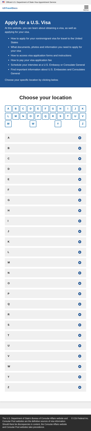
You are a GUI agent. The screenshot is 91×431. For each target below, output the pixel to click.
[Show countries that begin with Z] (45, 387)
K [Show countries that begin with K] (83, 108)
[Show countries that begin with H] (45, 210)
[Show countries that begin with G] (45, 200)
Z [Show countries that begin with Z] (82, 123)
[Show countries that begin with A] (45, 137)
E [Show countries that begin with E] (38, 108)
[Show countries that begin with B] (45, 148)
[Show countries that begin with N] (45, 273)
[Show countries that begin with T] (45, 335)
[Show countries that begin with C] (45, 158)
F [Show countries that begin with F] (45, 108)
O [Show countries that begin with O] (31, 116)
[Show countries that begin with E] (45, 179)
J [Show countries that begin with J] (75, 108)
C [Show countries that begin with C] (23, 108)
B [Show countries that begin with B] (16, 108)
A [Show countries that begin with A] (8, 108)
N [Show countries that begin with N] (23, 116)
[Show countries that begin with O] (45, 283)
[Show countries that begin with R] (45, 314)
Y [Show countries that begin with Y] (58, 123)
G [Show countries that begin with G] (53, 108)
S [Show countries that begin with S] (60, 116)
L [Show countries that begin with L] (8, 116)
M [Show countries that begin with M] (16, 116)
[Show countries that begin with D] (45, 169)
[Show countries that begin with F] (45, 189)
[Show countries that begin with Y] (45, 377)
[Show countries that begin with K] (45, 241)
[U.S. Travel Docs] (9, 8)
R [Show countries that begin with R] (53, 116)
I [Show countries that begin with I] (67, 108)
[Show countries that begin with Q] (45, 304)
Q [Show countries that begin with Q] (45, 116)
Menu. (86, 8)
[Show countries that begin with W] (45, 366)
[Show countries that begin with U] (45, 345)
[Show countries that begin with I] (45, 221)
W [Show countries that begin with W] (8, 123)
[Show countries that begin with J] (45, 231)
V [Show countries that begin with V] (82, 116)
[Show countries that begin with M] (45, 262)
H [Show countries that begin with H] (60, 108)
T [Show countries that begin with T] (68, 116)
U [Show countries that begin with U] (75, 116)
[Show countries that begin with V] (45, 356)
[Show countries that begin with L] (45, 252)
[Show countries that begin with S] (45, 325)
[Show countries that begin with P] (45, 293)
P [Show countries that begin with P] (38, 116)
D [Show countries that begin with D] (31, 108)
